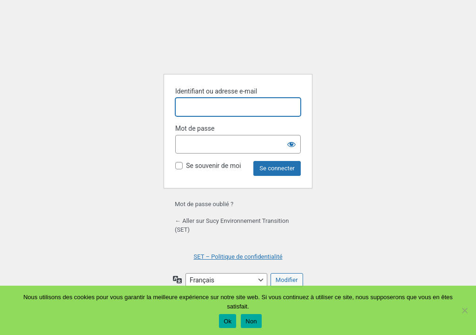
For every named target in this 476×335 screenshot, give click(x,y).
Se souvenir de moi (213, 165)
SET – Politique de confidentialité (237, 256)
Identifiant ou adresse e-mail (216, 91)
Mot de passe (194, 128)
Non (251, 321)
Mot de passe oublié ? (204, 204)
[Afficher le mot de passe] (291, 144)
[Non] (464, 310)
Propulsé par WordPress (238, 43)
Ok (227, 321)
